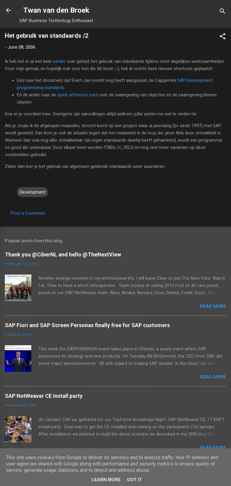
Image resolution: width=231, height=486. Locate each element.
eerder (59, 61)
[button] (222, 37)
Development (32, 192)
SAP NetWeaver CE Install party (44, 396)
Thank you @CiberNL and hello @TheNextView (63, 254)
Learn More (106, 479)
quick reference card (78, 95)
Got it (134, 479)
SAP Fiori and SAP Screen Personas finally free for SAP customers (87, 325)
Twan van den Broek (56, 10)
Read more (213, 306)
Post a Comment (28, 213)
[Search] (222, 12)
